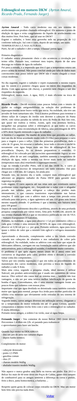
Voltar (50, 396)
